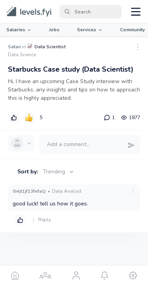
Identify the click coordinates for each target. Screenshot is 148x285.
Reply (44, 220)
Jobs (54, 30)
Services (90, 30)
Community (132, 30)
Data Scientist (50, 47)
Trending (59, 171)
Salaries (19, 30)
